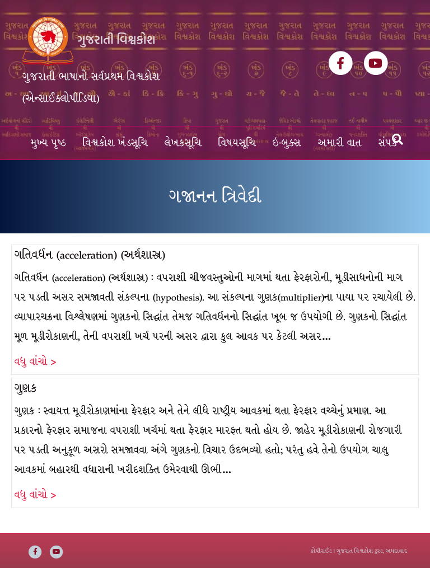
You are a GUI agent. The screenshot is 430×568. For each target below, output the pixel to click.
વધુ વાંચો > (35, 361)
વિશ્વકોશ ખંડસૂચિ (115, 143)
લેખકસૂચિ (183, 143)
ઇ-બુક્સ (287, 143)
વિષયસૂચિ (237, 143)
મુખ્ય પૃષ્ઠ (48, 143)
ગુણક (26, 388)
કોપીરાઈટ (321, 551)
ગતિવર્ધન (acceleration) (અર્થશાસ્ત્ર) (90, 255)
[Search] (397, 139)
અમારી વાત (340, 143)
